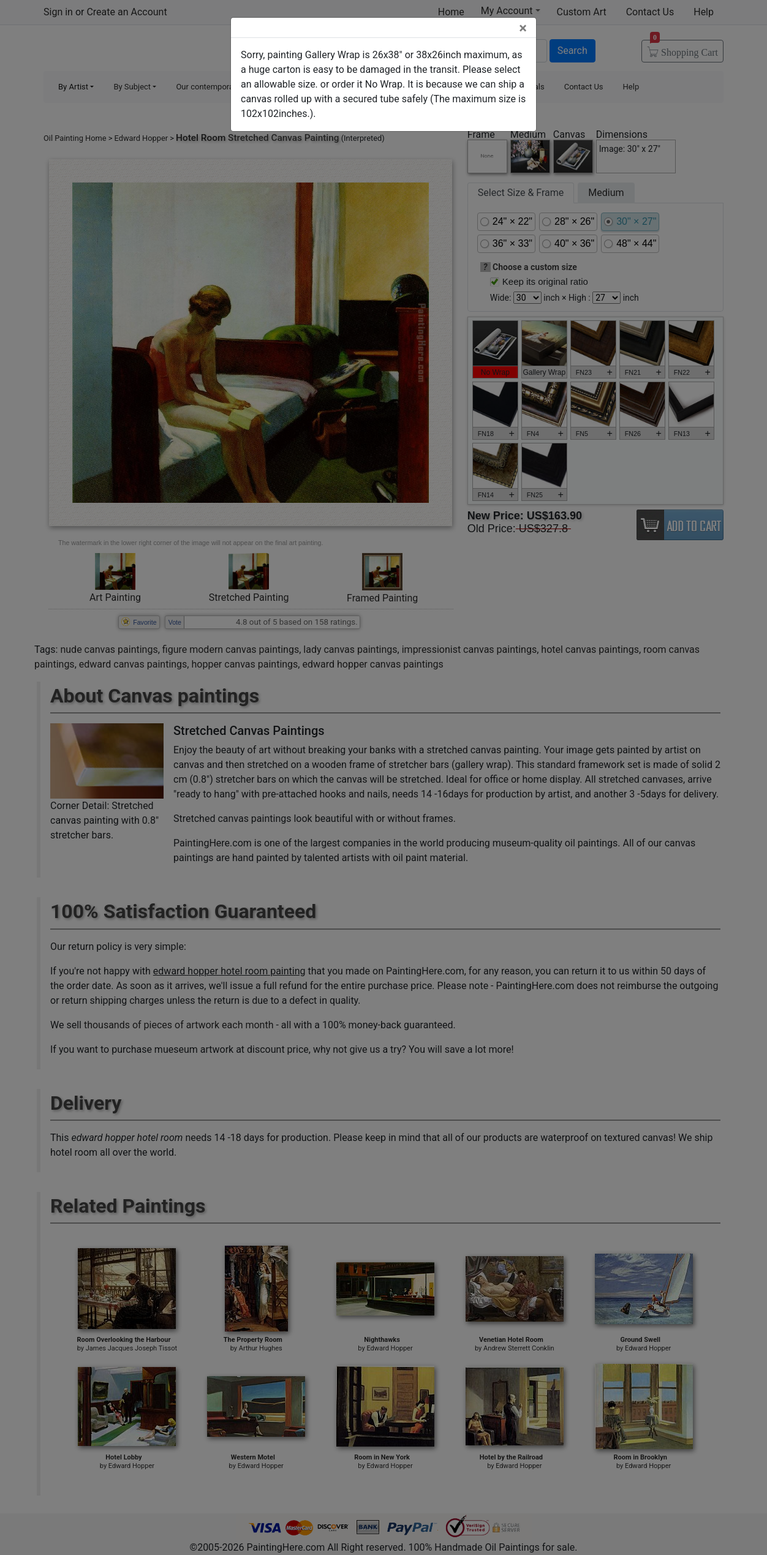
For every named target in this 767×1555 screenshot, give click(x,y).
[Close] (523, 28)
